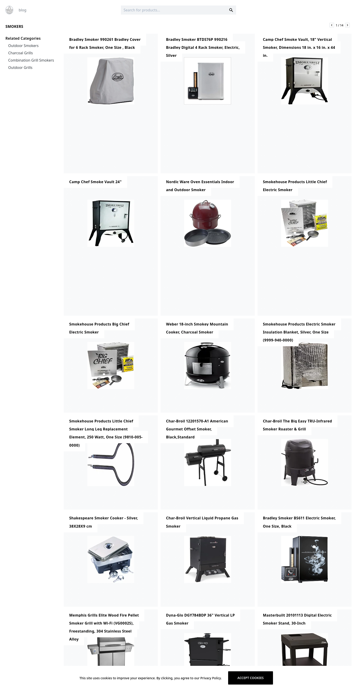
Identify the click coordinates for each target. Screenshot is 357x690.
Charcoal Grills (20, 52)
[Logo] (9, 10)
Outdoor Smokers (23, 45)
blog (22, 10)
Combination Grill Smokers (31, 60)
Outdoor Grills (20, 67)
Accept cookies (250, 678)
